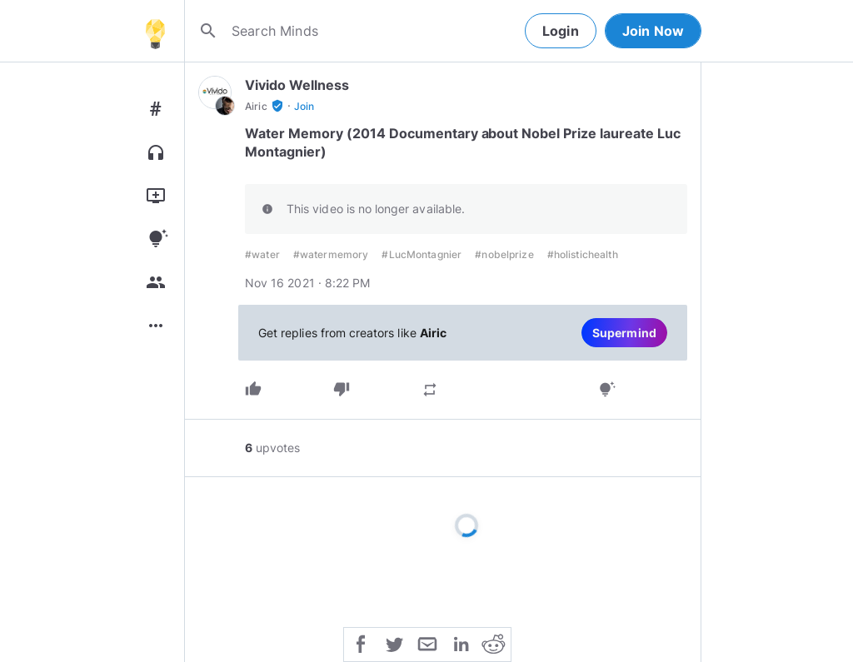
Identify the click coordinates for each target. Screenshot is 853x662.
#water (262, 254)
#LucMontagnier (421, 254)
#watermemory (331, 254)
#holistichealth (582, 254)
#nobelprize (504, 254)
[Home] (155, 31)
